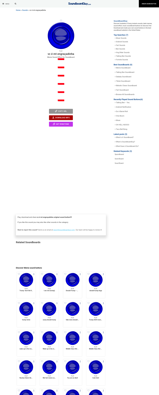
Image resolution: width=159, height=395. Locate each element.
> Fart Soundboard (122, 90)
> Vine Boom (119, 116)
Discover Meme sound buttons (29, 268)
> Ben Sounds (120, 49)
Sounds (25, 10)
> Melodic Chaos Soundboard (126, 86)
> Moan (117, 120)
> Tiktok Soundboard (122, 81)
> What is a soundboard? (124, 137)
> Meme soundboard (122, 68)
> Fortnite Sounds (121, 60)
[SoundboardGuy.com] (79, 3)
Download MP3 (61, 117)
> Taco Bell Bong (121, 129)
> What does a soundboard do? (127, 146)
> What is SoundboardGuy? (125, 142)
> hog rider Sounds (122, 52)
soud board (119, 163)
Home (18, 10)
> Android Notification (123, 107)
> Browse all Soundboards (124, 94)
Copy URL (61, 111)
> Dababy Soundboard (123, 77)
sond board (119, 159)
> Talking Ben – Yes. (122, 103)
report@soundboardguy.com (64, 230)
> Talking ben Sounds (123, 56)
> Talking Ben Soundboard (124, 72)
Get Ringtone (61, 124)
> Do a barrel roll (121, 111)
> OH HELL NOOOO (122, 125)
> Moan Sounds (121, 38)
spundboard (119, 154)
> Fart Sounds (120, 45)
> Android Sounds (121, 42)
